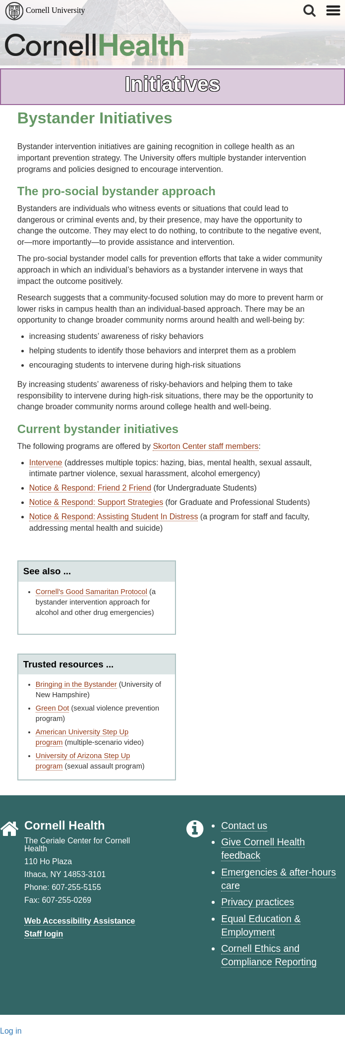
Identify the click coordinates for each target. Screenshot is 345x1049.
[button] (310, 10)
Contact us (244, 825)
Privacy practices (257, 901)
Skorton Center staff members (205, 446)
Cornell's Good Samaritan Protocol (91, 592)
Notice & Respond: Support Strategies (96, 502)
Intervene (45, 462)
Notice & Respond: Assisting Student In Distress (113, 516)
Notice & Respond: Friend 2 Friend (90, 488)
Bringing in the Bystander (76, 684)
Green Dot (52, 708)
